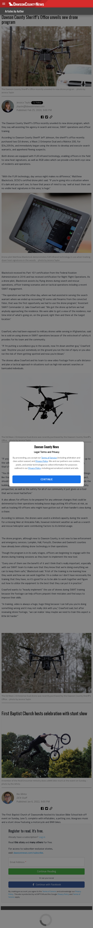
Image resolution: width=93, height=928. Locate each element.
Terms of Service (49, 457)
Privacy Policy (42, 461)
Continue (46, 479)
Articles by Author (14, 11)
